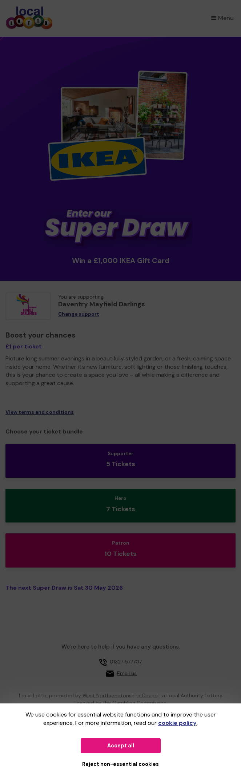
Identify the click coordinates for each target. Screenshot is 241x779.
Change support (78, 314)
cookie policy (177, 723)
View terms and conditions (39, 412)
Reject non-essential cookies (120, 764)
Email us (127, 673)
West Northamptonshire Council (121, 695)
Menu (222, 18)
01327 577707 (126, 661)
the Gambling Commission (134, 702)
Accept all (120, 745)
